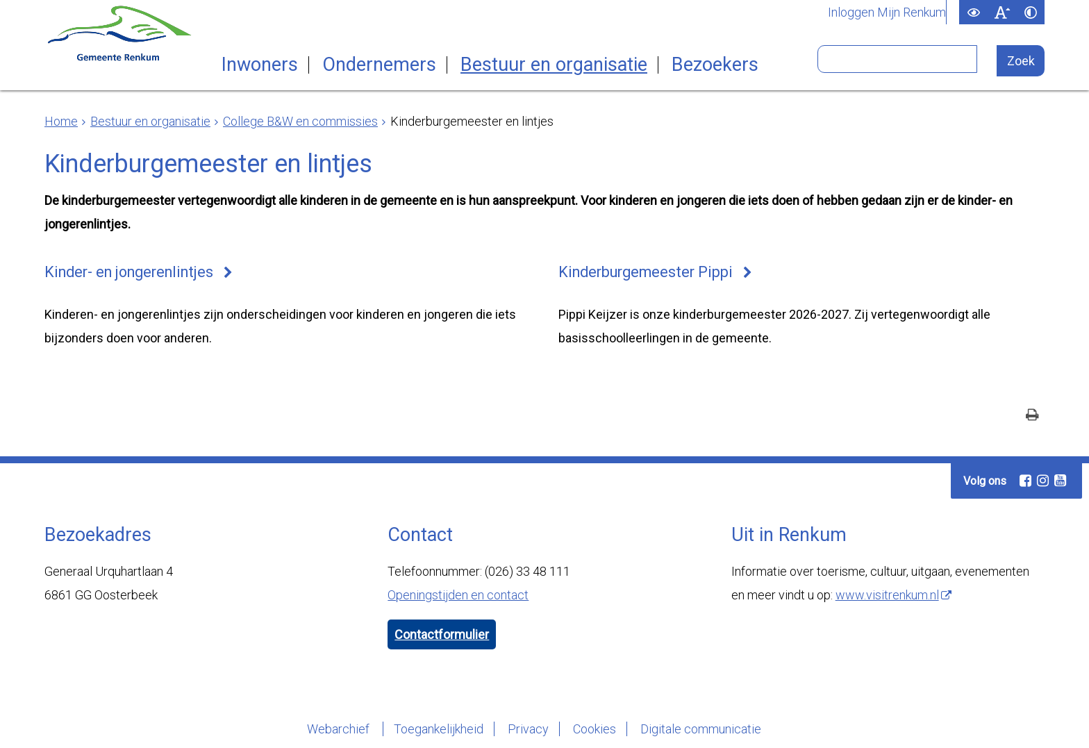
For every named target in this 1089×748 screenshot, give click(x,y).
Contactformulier (441, 634)
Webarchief (339, 729)
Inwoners (260, 65)
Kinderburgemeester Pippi (645, 272)
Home (61, 121)
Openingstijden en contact (458, 595)
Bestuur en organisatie (553, 65)
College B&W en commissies (300, 121)
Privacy (528, 729)
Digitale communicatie (700, 729)
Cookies (594, 729)
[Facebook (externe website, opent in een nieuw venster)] (1025, 480)
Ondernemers (379, 65)
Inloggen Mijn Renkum (887, 12)
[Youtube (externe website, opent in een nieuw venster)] (1059, 480)
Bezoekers (715, 65)
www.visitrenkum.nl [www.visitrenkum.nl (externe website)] (887, 595)
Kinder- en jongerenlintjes (128, 272)
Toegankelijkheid (438, 729)
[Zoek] (1021, 60)
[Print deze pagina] (1032, 416)
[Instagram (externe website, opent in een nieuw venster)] (1042, 480)
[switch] (973, 12)
